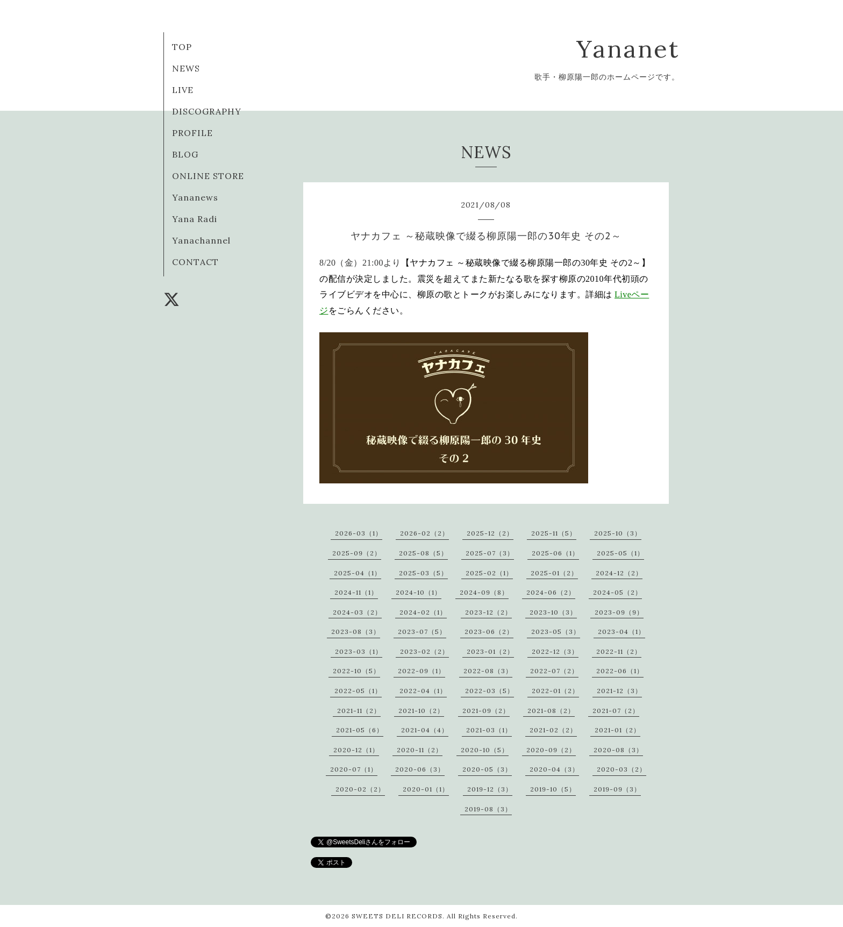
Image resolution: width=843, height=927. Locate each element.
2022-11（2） (618, 651)
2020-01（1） (426, 789)
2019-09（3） (617, 789)
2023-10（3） (553, 612)
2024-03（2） (357, 612)
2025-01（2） (554, 573)
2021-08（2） (551, 711)
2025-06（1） (555, 553)
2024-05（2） (617, 592)
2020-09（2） (551, 750)
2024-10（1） (418, 592)
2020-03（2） (621, 769)
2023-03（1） (358, 651)
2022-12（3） (555, 651)
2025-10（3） (617, 533)
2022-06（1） (620, 671)
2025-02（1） (489, 573)
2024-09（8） (484, 592)
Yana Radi (194, 218)
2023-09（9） (619, 612)
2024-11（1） (356, 592)
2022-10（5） (356, 671)
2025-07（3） (490, 553)
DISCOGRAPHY (206, 111)
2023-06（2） (489, 631)
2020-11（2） (419, 750)
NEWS (186, 68)
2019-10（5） (553, 789)
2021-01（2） (617, 730)
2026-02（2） (424, 533)
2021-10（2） (421, 711)
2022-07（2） (554, 671)
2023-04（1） (621, 631)
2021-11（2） (359, 711)
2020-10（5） (485, 750)
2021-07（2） (615, 711)
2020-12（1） (356, 750)
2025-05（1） (620, 553)
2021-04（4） (424, 730)
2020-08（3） (618, 750)
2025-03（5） (423, 573)
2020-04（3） (554, 769)
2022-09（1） (421, 671)
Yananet (628, 48)
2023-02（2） (424, 651)
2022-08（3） (487, 671)
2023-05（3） (555, 631)
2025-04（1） (357, 573)
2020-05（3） (487, 769)
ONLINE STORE (208, 175)
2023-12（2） (488, 612)
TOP (182, 46)
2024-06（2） (550, 592)
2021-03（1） (489, 730)
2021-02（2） (553, 730)
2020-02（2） (360, 789)
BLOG (185, 154)
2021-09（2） (486, 711)
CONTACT (195, 261)
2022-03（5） (489, 691)
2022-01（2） (555, 691)
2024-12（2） (619, 573)
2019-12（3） (489, 789)
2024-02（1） (423, 612)
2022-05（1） (358, 691)
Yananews (195, 197)
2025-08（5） (423, 553)
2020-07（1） (353, 769)
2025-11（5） (553, 533)
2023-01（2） (490, 651)
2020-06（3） (420, 769)
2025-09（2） (356, 553)
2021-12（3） (619, 691)
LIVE (183, 89)
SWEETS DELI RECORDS (397, 916)
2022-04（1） (423, 691)
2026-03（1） (358, 533)
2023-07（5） (422, 631)
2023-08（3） (355, 631)
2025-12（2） (490, 533)
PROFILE (192, 132)
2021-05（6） (359, 730)
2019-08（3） (488, 809)
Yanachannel (201, 240)
